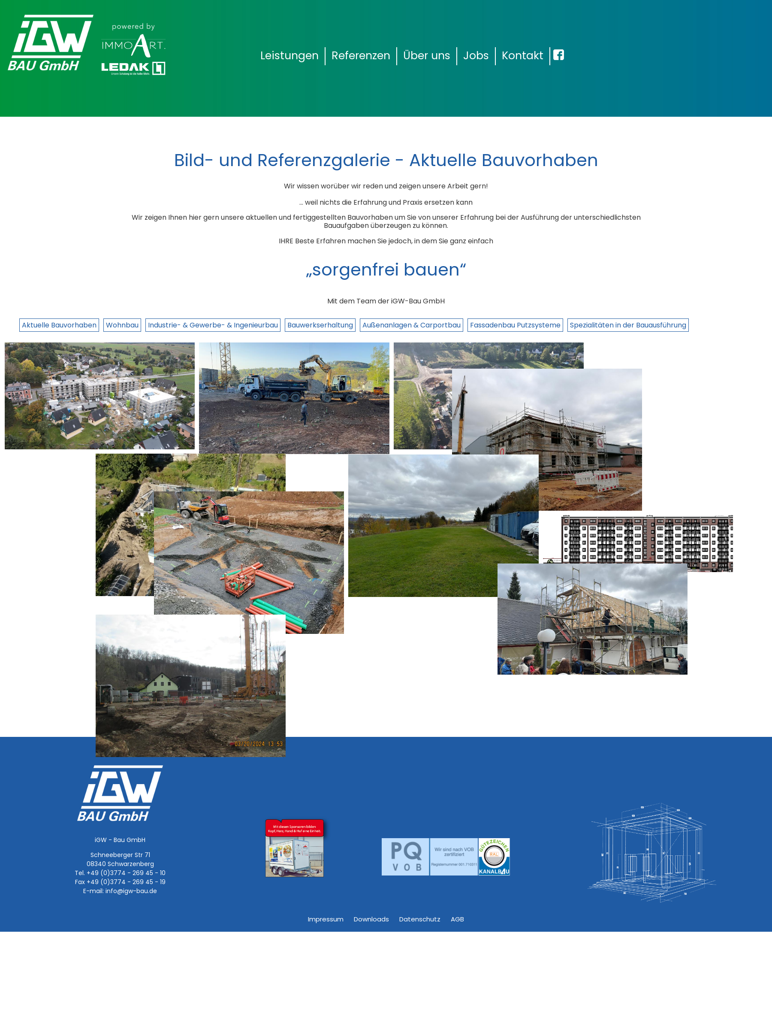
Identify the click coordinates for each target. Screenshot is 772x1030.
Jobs (476, 55)
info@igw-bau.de (131, 891)
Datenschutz (419, 919)
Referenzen (361, 55)
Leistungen (289, 55)
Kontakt (522, 55)
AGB (457, 919)
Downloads (371, 919)
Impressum (326, 919)
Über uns (426, 55)
